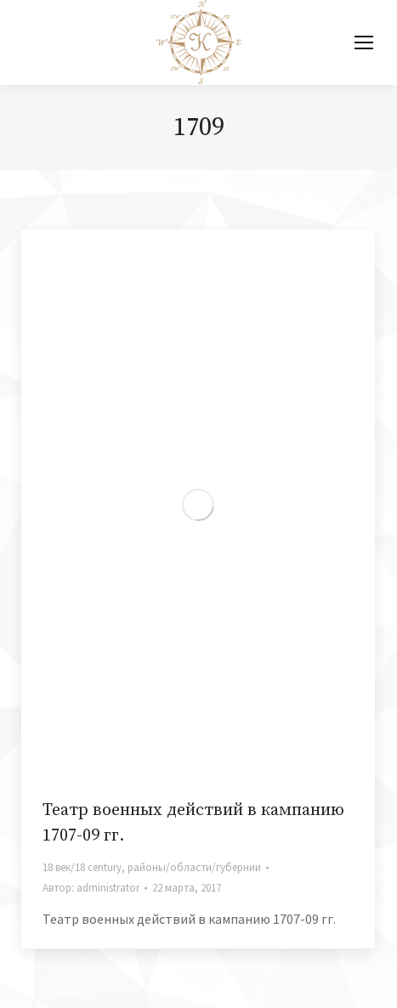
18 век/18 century (82, 867)
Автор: (91, 888)
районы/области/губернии (194, 867)
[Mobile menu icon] (364, 42)
